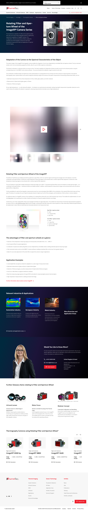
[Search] (81, 8)
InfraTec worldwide (68, 496)
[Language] (78, 8)
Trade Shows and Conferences (70, 493)
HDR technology (21, 203)
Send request (51, 367)
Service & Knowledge (33, 498)
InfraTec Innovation (50, 490)
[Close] (81, 2)
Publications (66, 488)
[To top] (73, 501)
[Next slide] (80, 434)
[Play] (44, 129)
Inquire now (81, 501)
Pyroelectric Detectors (51, 483)
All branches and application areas (15, 331)
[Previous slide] (77, 434)
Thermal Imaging (9, 17)
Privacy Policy (80, 508)
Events (44, 12)
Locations (68, 8)
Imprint (69, 508)
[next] (80, 129)
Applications (38, 12)
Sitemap (66, 490)
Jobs (72, 8)
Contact (74, 508)
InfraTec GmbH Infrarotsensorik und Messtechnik (49, 508)
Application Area (49, 488)
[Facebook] (11, 496)
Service (49, 12)
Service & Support (50, 493)
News (65, 483)
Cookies (64, 508)
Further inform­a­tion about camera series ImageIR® (19, 280)
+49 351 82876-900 (50, 359)
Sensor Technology (56, 8)
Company (63, 8)
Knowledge (55, 12)
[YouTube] (9, 496)
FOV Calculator (12, 462)
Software (31, 12)
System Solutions (10, 12)
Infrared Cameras (20, 12)
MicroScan (10, 198)
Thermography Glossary (28, 17)
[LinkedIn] (6, 496)
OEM (27, 12)
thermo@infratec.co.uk (51, 362)
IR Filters (48, 485)
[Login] (75, 8)
